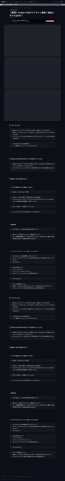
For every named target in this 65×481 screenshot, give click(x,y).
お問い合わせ (31, 476)
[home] (3, 1)
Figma (16, 1)
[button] (7, 2)
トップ (11, 7)
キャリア (25, 1)
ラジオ (36, 1)
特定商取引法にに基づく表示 (22, 476)
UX (11, 1)
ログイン (57, 1)
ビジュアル (20, 1)
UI (13, 1)
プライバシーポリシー (11, 476)
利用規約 (4, 476)
